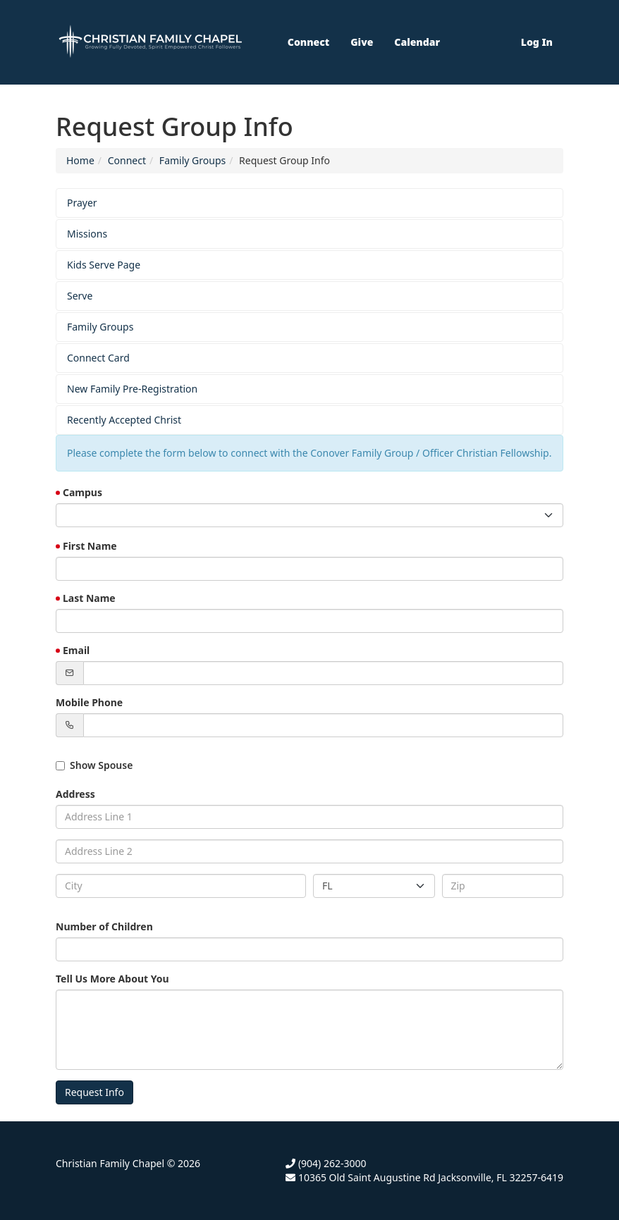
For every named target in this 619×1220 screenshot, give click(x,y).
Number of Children (104, 926)
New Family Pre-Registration (132, 388)
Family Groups (192, 160)
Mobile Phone (89, 702)
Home (80, 160)
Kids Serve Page (103, 264)
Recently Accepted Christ (124, 419)
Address (75, 794)
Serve (79, 295)
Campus (82, 492)
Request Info (94, 1092)
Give (361, 42)
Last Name (89, 598)
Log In (537, 42)
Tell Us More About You (112, 978)
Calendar (417, 42)
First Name (90, 546)
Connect (308, 42)
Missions (87, 233)
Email (76, 650)
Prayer (82, 202)
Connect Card (98, 357)
